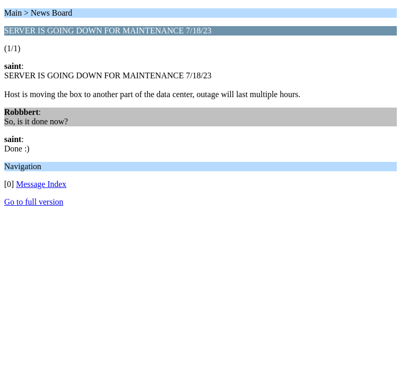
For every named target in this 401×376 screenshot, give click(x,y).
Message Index (41, 184)
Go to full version (33, 201)
